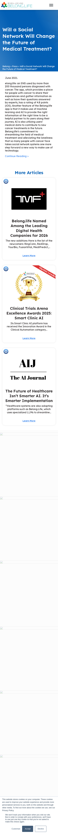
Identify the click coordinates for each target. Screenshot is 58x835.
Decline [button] (41, 829)
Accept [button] (27, 829)
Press (15, 66)
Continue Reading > (17, 156)
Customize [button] (16, 829)
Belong (6, 66)
